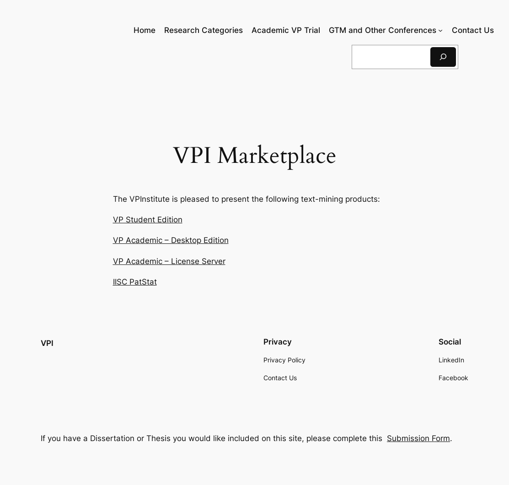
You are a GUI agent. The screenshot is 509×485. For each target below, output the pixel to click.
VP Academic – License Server (169, 261)
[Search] (443, 57)
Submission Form (418, 438)
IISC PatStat (135, 281)
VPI (47, 343)
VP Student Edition (147, 219)
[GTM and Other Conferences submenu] (440, 30)
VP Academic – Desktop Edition (171, 240)
